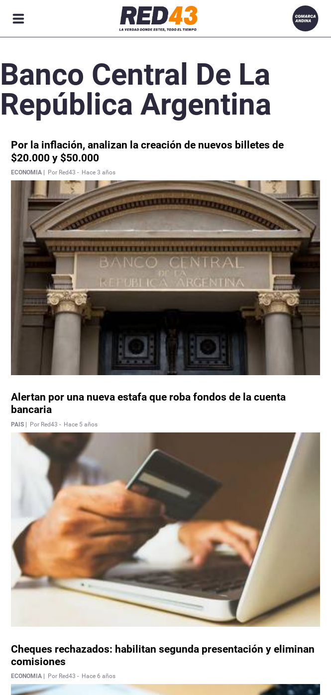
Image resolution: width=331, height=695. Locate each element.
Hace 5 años (81, 424)
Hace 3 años (98, 172)
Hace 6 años (98, 676)
